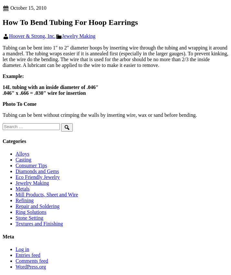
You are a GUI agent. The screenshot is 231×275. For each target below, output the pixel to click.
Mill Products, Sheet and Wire (47, 194)
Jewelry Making (79, 36)
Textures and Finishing (39, 223)
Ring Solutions (31, 212)
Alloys (22, 154)
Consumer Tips (31, 165)
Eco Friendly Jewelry (38, 177)
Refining (25, 200)
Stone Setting (29, 218)
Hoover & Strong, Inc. (32, 36)
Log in (22, 249)
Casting (23, 159)
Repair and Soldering (38, 206)
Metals (23, 189)
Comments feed (32, 261)
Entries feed (28, 255)
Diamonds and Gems (37, 171)
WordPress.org (31, 267)
